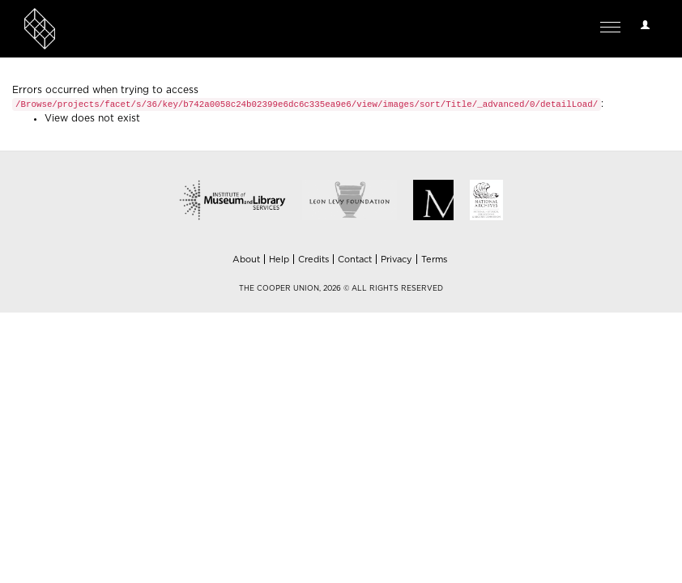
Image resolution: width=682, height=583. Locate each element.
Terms (434, 259)
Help (279, 259)
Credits (313, 259)
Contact (355, 259)
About (246, 259)
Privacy (396, 259)
